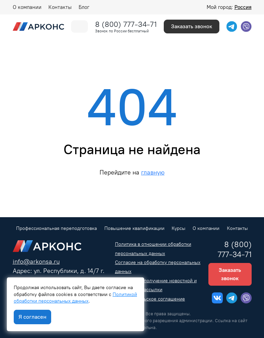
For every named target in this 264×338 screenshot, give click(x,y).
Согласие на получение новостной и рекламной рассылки (156, 285)
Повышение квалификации (134, 228)
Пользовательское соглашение (150, 299)
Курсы (178, 228)
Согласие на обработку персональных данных (157, 267)
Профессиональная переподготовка (56, 228)
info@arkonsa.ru (36, 261)
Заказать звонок (191, 26)
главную (152, 172)
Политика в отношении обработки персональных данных (153, 248)
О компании (27, 7)
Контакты (60, 7)
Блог (84, 7)
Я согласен (32, 317)
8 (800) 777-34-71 (126, 24)
